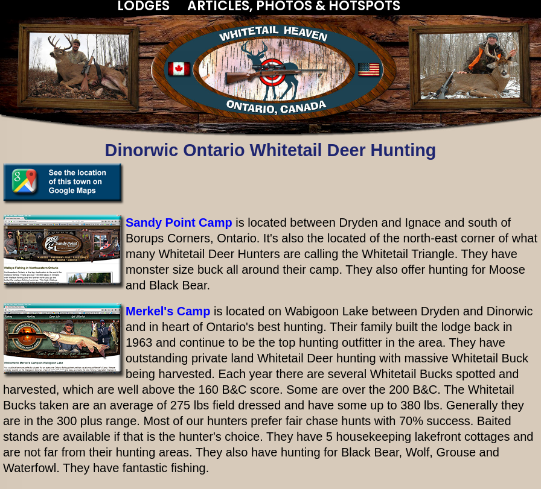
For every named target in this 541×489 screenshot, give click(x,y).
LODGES (143, 5)
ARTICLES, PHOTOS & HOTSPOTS (293, 5)
